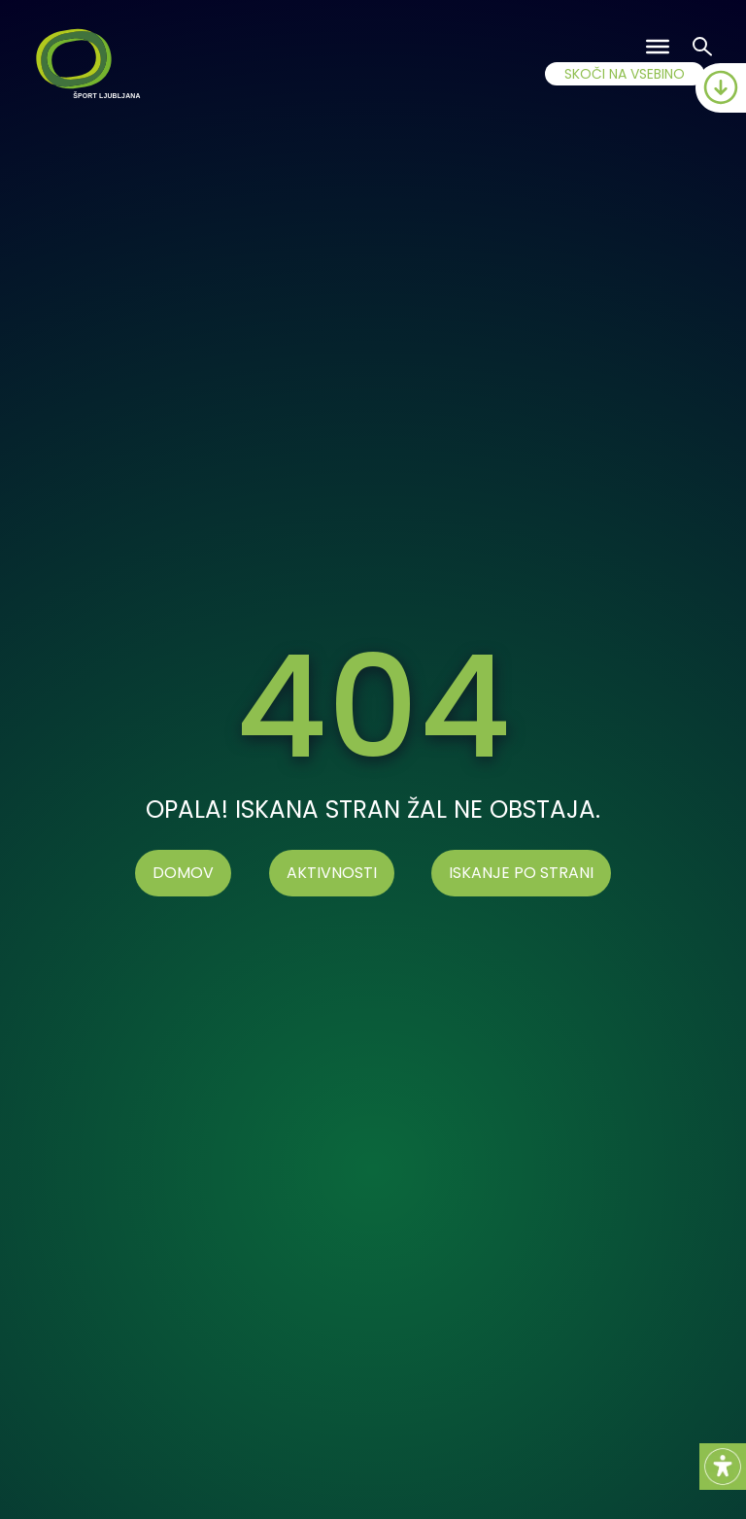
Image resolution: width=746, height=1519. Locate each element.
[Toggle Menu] (657, 46)
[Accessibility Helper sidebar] (722, 1466)
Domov (183, 872)
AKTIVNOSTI (332, 872)
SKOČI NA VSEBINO (624, 74)
